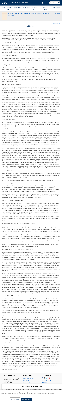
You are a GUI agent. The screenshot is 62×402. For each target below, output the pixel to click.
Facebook (42, 378)
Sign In (46, 3)
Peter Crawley (11, 15)
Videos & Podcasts (44, 8)
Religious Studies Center (20, 3)
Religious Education (28, 378)
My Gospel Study (35, 8)
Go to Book (57, 13)
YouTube (49, 378)
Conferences (26, 7)
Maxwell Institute (27, 382)
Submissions (56, 7)
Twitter (47, 378)
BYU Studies (26, 380)
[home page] (4, 3)
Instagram (44, 378)
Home (3, 7)
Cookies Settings (15, 400)
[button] (60, 386)
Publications (17, 7)
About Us (9, 8)
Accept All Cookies (26, 400)
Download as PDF (56, 23)
